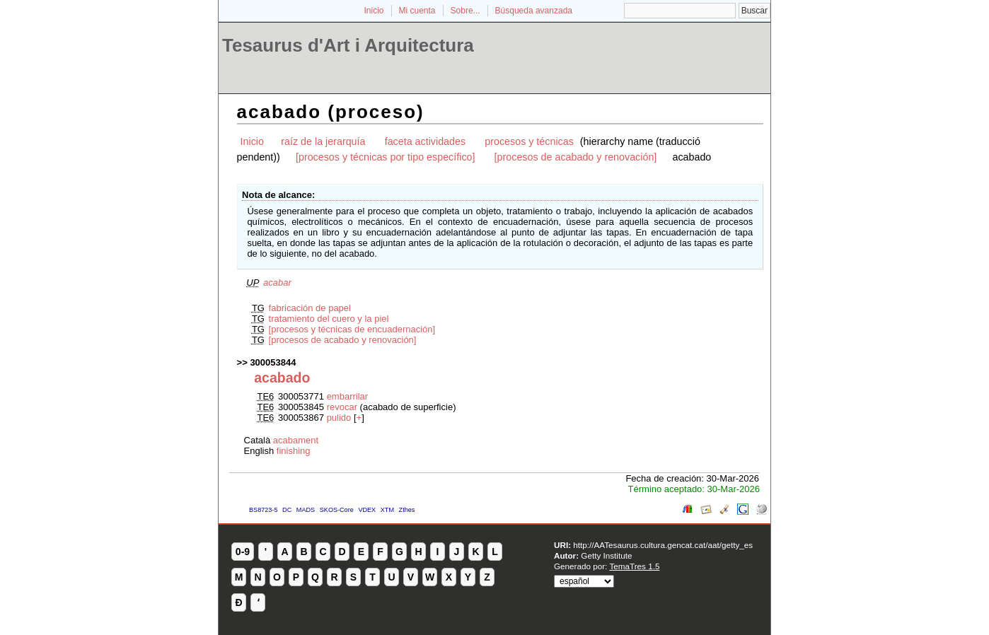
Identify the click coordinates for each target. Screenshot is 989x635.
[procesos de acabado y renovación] (575, 157)
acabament (295, 440)
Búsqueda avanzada (533, 11)
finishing (294, 450)
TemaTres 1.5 (634, 566)
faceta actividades (425, 141)
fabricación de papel (310, 308)
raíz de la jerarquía (323, 141)
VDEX (367, 509)
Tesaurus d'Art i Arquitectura (348, 45)
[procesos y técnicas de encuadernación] (352, 329)
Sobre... (465, 11)
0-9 (243, 551)
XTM (387, 509)
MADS (305, 509)
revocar (342, 407)
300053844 (273, 362)
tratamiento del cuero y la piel (329, 318)
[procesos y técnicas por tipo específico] (385, 157)
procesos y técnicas (529, 141)
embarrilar (348, 396)
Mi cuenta (417, 11)
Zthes (407, 509)
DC (286, 509)
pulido (339, 417)
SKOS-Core (337, 509)
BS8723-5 (263, 509)
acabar (277, 282)
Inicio (373, 11)
